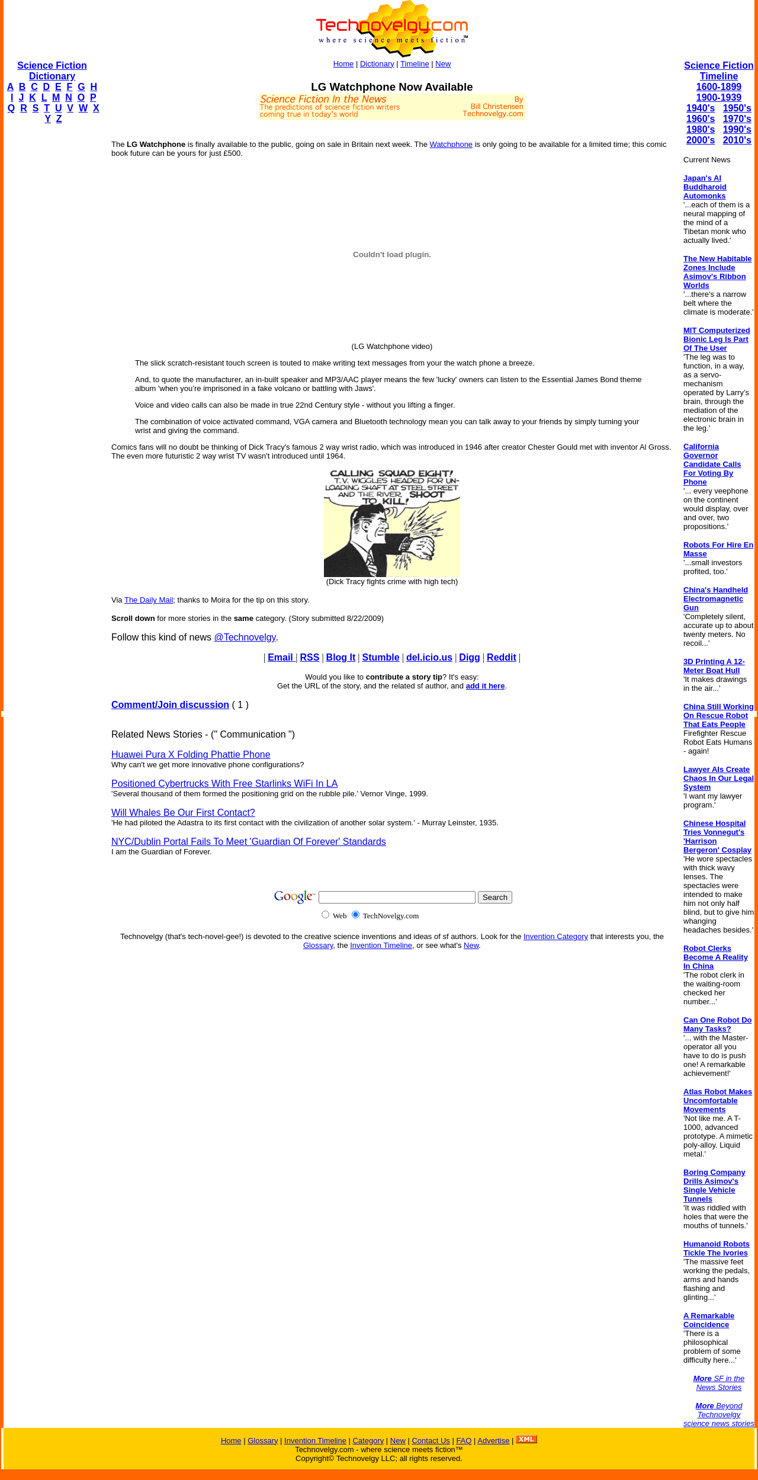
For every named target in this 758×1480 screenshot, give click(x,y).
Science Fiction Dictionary (51, 70)
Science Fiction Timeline (718, 70)
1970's (737, 119)
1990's (737, 129)
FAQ (463, 1440)
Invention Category (555, 936)
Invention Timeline (381, 945)
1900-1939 (719, 97)
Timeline (414, 63)
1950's (737, 108)
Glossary (318, 945)
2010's (737, 140)
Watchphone (451, 144)
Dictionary (377, 63)
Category (368, 1440)
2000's (700, 140)
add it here (485, 685)
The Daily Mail (148, 599)
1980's (700, 129)
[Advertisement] (51, 311)
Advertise (493, 1440)
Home (343, 63)
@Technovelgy (244, 637)
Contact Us (430, 1440)
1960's (700, 119)
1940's (700, 108)
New (443, 63)
